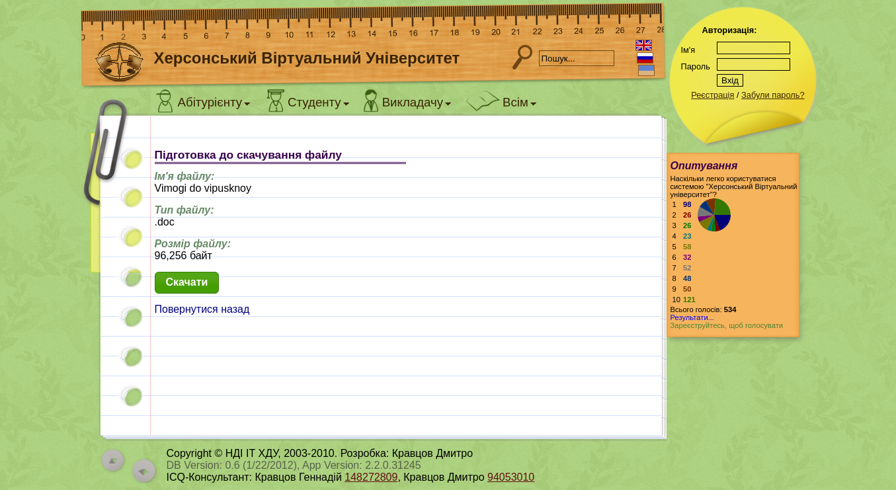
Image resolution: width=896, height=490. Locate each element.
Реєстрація (712, 95)
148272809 (371, 477)
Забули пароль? (772, 95)
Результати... (692, 317)
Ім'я (688, 50)
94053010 (510, 477)
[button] (187, 283)
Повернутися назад (202, 309)
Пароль (695, 66)
